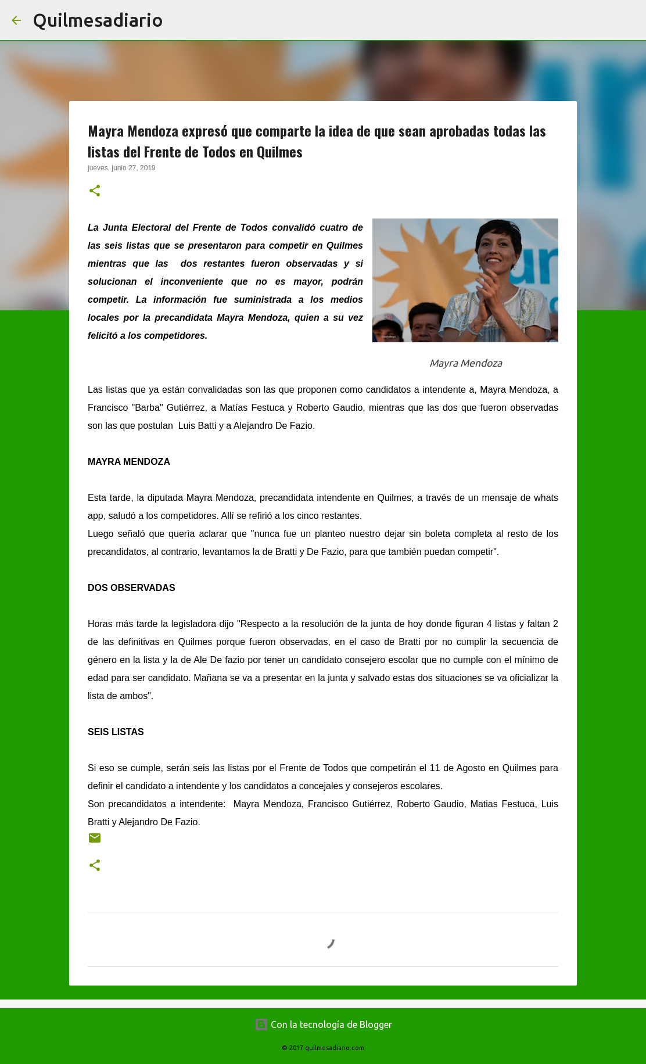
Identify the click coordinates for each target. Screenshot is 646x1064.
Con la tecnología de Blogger (323, 1024)
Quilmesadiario (98, 19)
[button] (95, 192)
